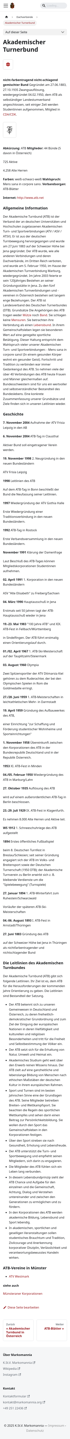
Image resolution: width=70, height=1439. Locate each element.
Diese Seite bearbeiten (21, 1307)
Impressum (56, 1426)
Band (43, 315)
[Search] (53, 6)
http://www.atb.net (30, 198)
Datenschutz (35, 1431)
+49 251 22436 (15, 1408)
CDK (13, 114)
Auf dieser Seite (16, 32)
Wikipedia (11, 1369)
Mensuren (18, 320)
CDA (6, 114)
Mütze (27, 315)
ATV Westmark (19, 1276)
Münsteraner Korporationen (22, 1294)
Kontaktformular (16, 1396)
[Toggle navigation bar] (6, 5)
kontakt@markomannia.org (24, 1402)
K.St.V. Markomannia (19, 1363)
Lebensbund (42, 325)
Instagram (12, 1375)
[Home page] (6, 17)
